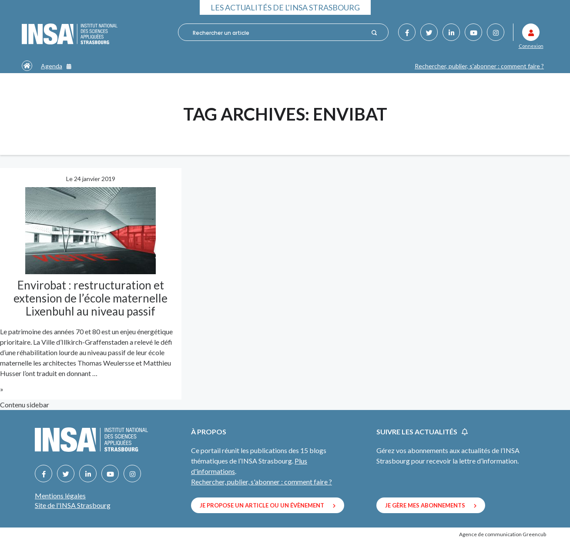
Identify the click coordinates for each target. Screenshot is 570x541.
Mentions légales (60, 495)
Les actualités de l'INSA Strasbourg (285, 7)
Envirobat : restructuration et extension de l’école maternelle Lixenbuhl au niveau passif (90, 298)
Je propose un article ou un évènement (267, 505)
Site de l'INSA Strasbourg (73, 505)
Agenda (56, 66)
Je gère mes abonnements (430, 505)
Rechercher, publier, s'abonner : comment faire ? (479, 66)
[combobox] (279, 32)
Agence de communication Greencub (502, 534)
